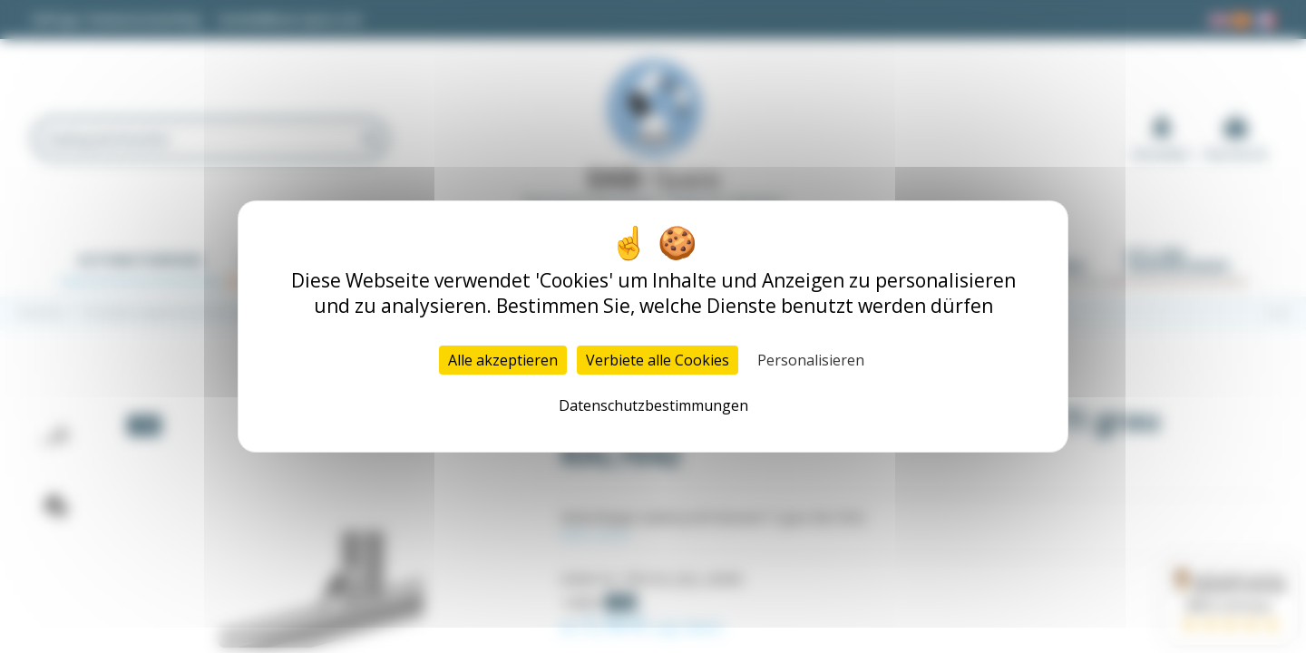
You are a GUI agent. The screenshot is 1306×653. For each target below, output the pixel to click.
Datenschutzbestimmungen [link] (653, 405)
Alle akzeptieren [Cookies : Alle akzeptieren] (503, 360)
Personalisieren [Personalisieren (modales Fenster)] (810, 360)
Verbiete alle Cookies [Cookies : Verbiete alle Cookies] (657, 360)
